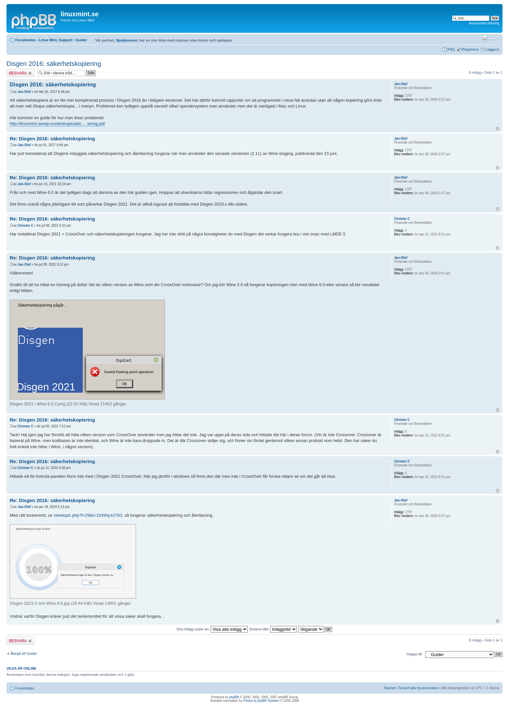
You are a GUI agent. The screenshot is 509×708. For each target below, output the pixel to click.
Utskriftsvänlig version (484, 39)
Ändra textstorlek (494, 39)
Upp (497, 129)
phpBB (234, 697)
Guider (81, 40)
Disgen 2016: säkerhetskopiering (53, 63)
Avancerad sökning (484, 23)
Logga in (492, 49)
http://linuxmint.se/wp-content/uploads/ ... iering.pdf (57, 123)
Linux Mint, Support (55, 40)
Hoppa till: (415, 654)
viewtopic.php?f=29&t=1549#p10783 (88, 515)
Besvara (20, 73)
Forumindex (25, 40)
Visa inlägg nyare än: (212, 629)
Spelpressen (126, 40)
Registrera (470, 49)
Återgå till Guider (23, 653)
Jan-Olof (24, 92)
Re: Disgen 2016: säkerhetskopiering (52, 138)
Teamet (389, 688)
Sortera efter (273, 629)
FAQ (451, 49)
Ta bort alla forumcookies (418, 688)
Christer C (25, 225)
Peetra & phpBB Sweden (261, 700)
